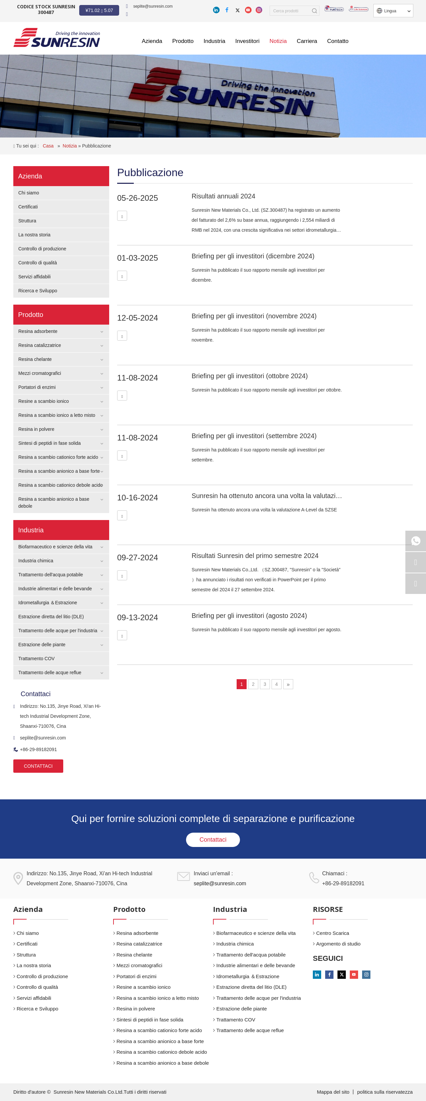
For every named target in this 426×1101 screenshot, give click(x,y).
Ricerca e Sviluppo (37, 290)
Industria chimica (35, 560)
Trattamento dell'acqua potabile (50, 574)
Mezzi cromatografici (39, 373)
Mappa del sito (334, 1092)
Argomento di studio (338, 944)
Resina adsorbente (38, 331)
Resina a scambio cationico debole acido (60, 485)
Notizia (70, 145)
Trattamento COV (36, 658)
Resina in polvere (36, 429)
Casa (49, 145)
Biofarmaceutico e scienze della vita (55, 546)
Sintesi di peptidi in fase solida (49, 443)
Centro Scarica (332, 933)
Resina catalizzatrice (39, 345)
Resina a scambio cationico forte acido (58, 457)
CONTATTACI (38, 766)
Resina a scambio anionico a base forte (59, 471)
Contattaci (212, 839)
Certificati (28, 206)
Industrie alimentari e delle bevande (55, 588)
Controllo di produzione (42, 248)
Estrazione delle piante (42, 644)
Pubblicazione (96, 145)
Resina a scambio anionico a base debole (162, 1063)
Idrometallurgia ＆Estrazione (47, 602)
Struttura (27, 220)
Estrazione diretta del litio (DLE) (51, 616)
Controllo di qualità (37, 262)
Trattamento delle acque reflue (49, 672)
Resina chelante (35, 359)
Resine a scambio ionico (43, 401)
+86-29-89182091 (35, 749)
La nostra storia (34, 234)
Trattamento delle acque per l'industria (57, 630)
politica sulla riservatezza (385, 1092)
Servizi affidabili (34, 276)
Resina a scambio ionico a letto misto (56, 415)
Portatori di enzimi (37, 387)
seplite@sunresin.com (152, 6)
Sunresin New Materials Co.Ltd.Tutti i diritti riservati (110, 1092)
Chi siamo (28, 192)
